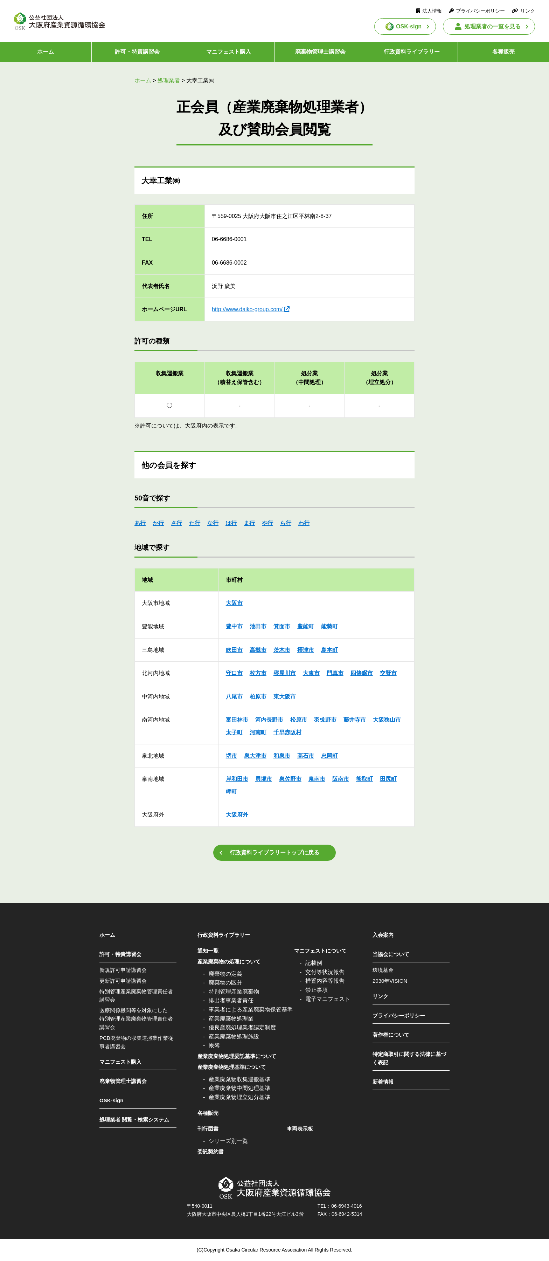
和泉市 (281, 756)
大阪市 (234, 603)
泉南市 (316, 779)
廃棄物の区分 (225, 983)
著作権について (391, 1035)
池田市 (258, 626)
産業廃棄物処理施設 (234, 1037)
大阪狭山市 (387, 720)
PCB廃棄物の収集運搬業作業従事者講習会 (136, 1042)
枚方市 (258, 673)
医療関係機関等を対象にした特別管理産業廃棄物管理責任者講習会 (136, 1018)
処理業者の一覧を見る (493, 26)
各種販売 (503, 52)
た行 (194, 523)
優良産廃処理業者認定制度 (242, 1027)
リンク (527, 11)
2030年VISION (390, 981)
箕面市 (281, 626)
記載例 (313, 963)
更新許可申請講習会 (123, 981)
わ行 (304, 523)
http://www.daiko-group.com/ (247, 309)
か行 (158, 523)
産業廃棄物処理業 (231, 1019)
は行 (231, 523)
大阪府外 (237, 815)
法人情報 (432, 11)
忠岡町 (329, 756)
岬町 (231, 792)
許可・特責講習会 (137, 52)
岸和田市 (237, 779)
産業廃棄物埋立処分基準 (239, 1097)
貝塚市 (263, 779)
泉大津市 (255, 756)
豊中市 (234, 626)
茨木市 (281, 650)
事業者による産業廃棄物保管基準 (251, 1010)
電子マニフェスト (327, 999)
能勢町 (329, 626)
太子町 (234, 732)
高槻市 (258, 650)
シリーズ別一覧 (228, 1141)
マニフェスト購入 (228, 52)
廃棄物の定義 (225, 974)
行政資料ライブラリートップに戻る (274, 853)
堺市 (231, 756)
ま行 (249, 523)
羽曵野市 (325, 720)
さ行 (176, 523)
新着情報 (383, 1082)
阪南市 (340, 779)
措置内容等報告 (325, 981)
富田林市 (237, 720)
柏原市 (258, 697)
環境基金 (383, 970)
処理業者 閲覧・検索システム (134, 1120)
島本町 (329, 650)
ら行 (285, 523)
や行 (267, 523)
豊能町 (305, 626)
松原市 (298, 720)
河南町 (258, 732)
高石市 (305, 756)
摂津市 (305, 650)
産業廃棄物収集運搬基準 (239, 1079)
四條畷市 (361, 673)
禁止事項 (316, 990)
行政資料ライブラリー (412, 52)
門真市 (335, 673)
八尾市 (234, 697)
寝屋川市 (284, 673)
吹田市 (234, 650)
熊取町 (364, 779)
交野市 (388, 673)
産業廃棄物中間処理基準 (239, 1088)
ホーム (45, 52)
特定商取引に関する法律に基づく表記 (409, 1058)
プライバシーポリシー (480, 11)
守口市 (234, 673)
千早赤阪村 (287, 732)
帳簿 (214, 1045)
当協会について (391, 954)
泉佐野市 (290, 779)
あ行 (140, 523)
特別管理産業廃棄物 (234, 992)
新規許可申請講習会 (123, 970)
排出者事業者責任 (231, 1000)
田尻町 (388, 779)
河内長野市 (269, 720)
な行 (212, 523)
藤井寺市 (354, 720)
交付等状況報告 (325, 972)
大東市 (311, 673)
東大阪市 (284, 697)
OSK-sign (409, 26)
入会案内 (383, 935)
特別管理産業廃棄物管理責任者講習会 (136, 995)
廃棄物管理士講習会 (320, 52)
